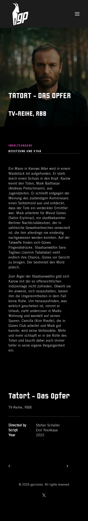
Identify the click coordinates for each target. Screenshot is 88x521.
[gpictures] (44, 14)
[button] (77, 14)
